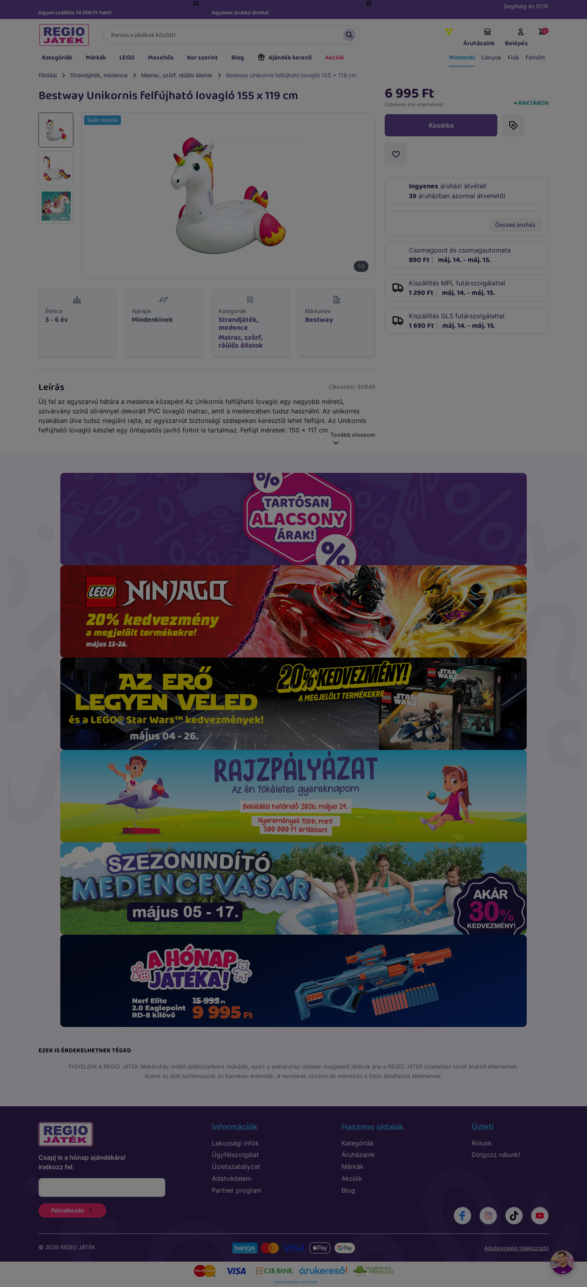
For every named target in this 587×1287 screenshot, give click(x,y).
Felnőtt (535, 58)
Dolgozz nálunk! (496, 1155)
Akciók (334, 58)
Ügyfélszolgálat (235, 1155)
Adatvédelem (231, 1178)
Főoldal (47, 75)
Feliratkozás (72, 1210)
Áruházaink (479, 38)
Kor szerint (202, 58)
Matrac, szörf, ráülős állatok (177, 75)
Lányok (491, 58)
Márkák (96, 58)
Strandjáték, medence (99, 75)
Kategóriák (57, 58)
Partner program (237, 1190)
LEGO (126, 58)
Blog (237, 58)
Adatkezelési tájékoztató (516, 1248)
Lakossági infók (235, 1143)
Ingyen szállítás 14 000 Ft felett (75, 12)
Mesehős (161, 58)
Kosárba (441, 125)
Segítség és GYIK (526, 6)
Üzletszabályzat (236, 1166)
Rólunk (482, 1143)
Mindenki (462, 58)
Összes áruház (515, 224)
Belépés (516, 38)
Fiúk (513, 58)
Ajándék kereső (284, 58)
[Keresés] (231, 34)
